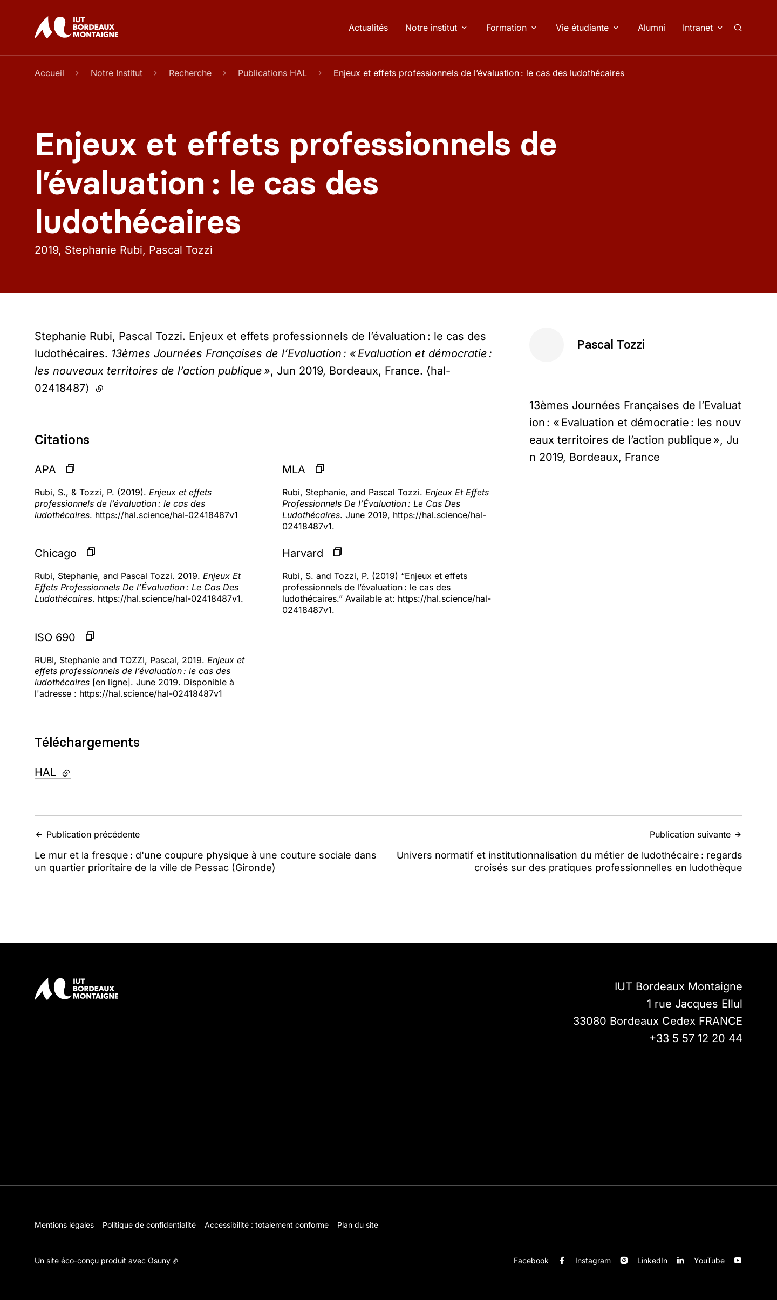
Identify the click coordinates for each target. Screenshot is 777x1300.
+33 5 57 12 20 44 (695, 1038)
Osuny (159, 1260)
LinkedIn (652, 1260)
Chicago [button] (56, 553)
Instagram (593, 1260)
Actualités (368, 27)
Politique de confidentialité (149, 1224)
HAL (79, 771)
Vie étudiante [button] (582, 27)
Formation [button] (506, 27)
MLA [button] (293, 469)
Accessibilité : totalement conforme (267, 1224)
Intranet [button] (698, 27)
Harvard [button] (302, 553)
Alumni (651, 27)
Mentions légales (64, 1224)
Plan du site (357, 1224)
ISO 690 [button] (55, 637)
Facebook (531, 1260)
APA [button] (45, 469)
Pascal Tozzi (611, 344)
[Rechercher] (737, 27)
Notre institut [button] (431, 27)
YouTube (709, 1260)
